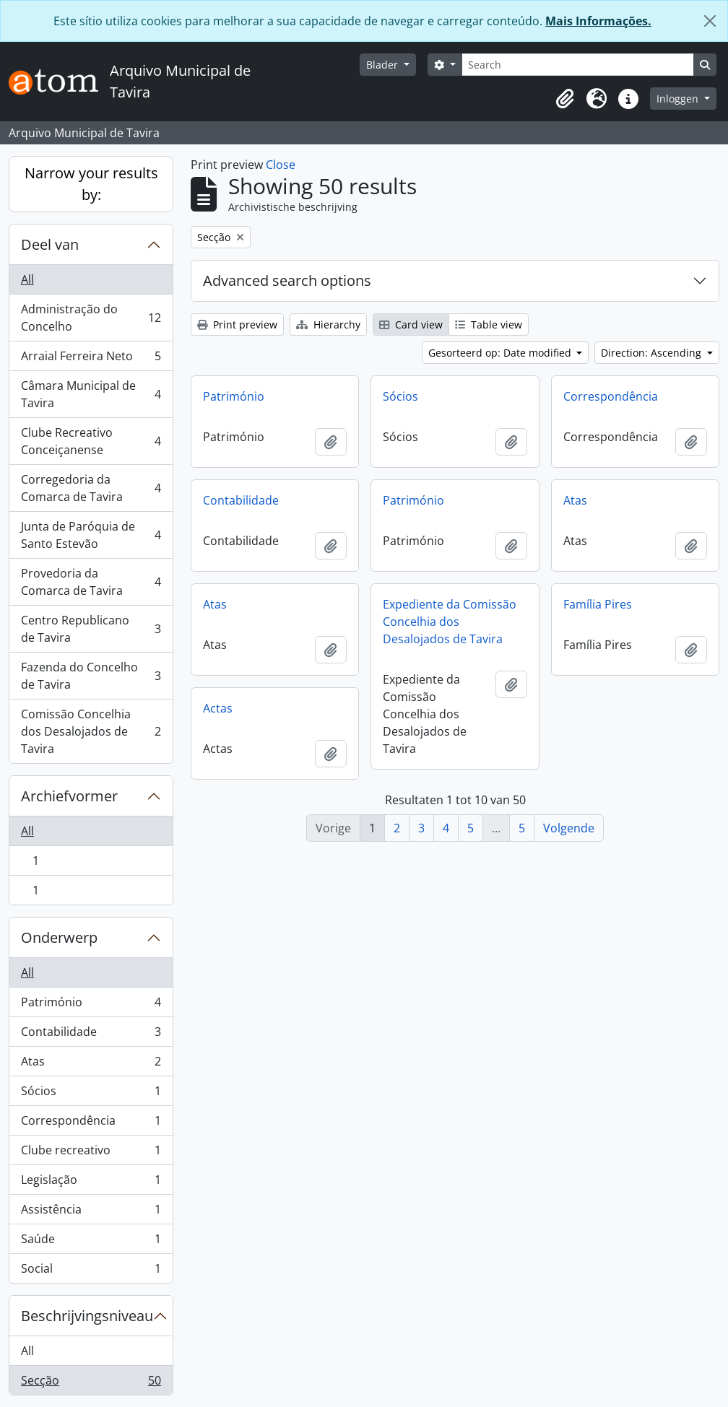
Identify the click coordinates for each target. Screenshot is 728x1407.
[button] (565, 99)
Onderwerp (59, 937)
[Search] (578, 64)
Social (90, 1271)
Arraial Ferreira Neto (90, 359)
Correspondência (90, 1124)
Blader (383, 64)
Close (280, 165)
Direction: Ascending (652, 353)
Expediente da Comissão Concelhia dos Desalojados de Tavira (449, 621)
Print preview (237, 324)
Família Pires (597, 604)
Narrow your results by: (91, 183)
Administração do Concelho (90, 317)
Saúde (90, 1242)
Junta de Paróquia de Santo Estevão (90, 535)
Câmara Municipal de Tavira (90, 394)
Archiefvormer (69, 796)
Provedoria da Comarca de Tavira (90, 581)
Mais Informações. (598, 21)
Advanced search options (287, 280)
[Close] (710, 21)
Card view (411, 324)
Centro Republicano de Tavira (90, 628)
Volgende (568, 828)
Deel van (50, 244)
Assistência (90, 1212)
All (27, 279)
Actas (218, 708)
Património (90, 1005)
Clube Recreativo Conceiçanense (90, 441)
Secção (90, 1383)
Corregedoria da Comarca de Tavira (90, 488)
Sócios (90, 1094)
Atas (90, 1064)
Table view (488, 324)
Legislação (90, 1183)
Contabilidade (90, 1035)
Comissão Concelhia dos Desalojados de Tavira (90, 731)
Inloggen (678, 98)
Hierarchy (328, 324)
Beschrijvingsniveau (87, 1315)
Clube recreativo (90, 1153)
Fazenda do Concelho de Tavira (90, 675)
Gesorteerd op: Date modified (501, 353)
